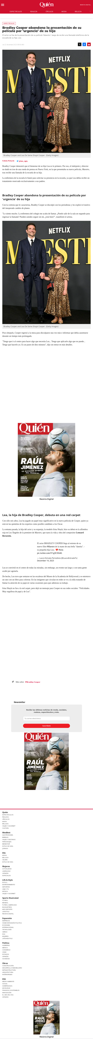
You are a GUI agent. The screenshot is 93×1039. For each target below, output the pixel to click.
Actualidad (7, 869)
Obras (4, 932)
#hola (61, 550)
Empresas (6, 921)
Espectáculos (16, 11)
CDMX (4, 952)
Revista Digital (85, 5)
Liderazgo (6, 871)
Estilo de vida (7, 862)
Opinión (5, 873)
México (5, 948)
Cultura (5, 828)
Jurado (5, 848)
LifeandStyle (7, 938)
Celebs (5, 860)
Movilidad (6, 988)
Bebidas (5, 837)
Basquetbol (7, 907)
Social (5, 984)
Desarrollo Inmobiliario (12, 968)
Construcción (8, 966)
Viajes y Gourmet (8, 826)
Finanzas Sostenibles (10, 990)
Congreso (6, 950)
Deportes (6, 887)
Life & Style (7, 880)
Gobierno (6, 945)
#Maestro (51, 546)
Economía (6, 925)
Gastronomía (7, 835)
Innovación (6, 992)
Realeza (33, 11)
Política (5, 943)
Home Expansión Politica (12, 923)
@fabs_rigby (23, 161)
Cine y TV (5, 889)
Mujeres (6, 866)
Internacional (8, 927)
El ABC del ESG (7, 995)
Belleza (78, 11)
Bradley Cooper (33, 682)
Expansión (7, 918)
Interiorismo (7, 974)
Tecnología (7, 929)
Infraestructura (9, 970)
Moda (64, 11)
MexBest (6, 832)
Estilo (4, 882)
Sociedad (6, 959)
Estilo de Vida (7, 846)
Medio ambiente (8, 981)
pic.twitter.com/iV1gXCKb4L (49, 553)
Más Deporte (7, 909)
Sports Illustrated (10, 898)
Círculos (49, 11)
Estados (5, 954)
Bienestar (6, 844)
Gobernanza (7, 986)
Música (5, 891)
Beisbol (5, 903)
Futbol (5, 900)
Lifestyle (5, 911)
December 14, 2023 (45, 560)
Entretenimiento (8, 884)
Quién (5, 812)
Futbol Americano (9, 905)
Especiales (6, 875)
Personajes (6, 842)
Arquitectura (7, 972)
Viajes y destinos (8, 839)
